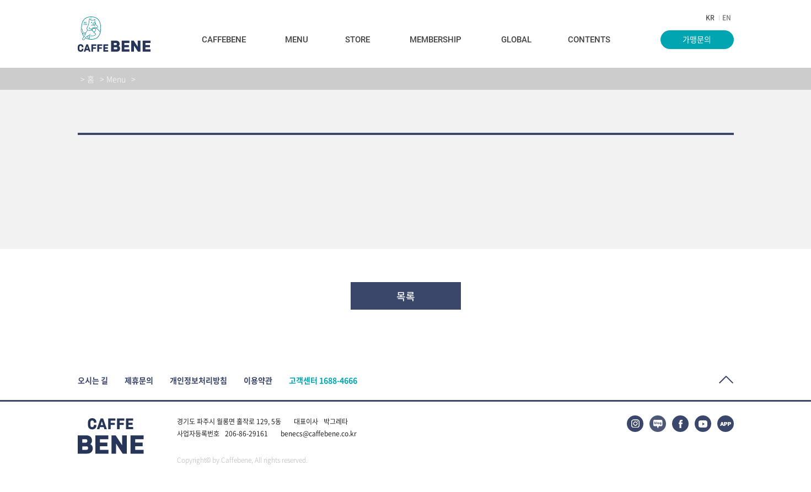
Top (726, 380)
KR (710, 17)
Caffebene (224, 40)
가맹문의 (697, 39)
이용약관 (258, 380)
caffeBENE (114, 34)
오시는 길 (93, 380)
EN (726, 17)
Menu (296, 40)
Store (357, 40)
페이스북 (680, 423)
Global (516, 40)
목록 (405, 296)
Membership (435, 40)
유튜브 (703, 423)
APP (725, 423)
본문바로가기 (0, 0)
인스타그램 (635, 423)
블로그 (657, 423)
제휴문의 (139, 380)
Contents (589, 40)
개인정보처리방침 (198, 380)
